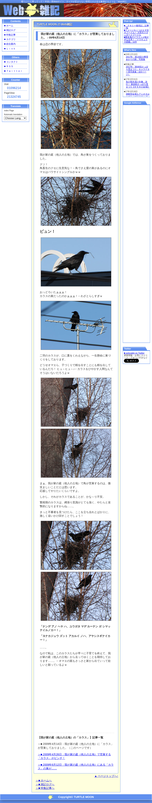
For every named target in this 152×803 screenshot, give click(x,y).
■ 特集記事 (10, 34)
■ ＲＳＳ (8, 66)
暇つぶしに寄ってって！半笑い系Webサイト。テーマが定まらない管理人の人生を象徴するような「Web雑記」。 (76, 1)
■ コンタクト (11, 61)
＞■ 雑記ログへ (45, 784)
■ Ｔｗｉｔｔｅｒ (13, 71)
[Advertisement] (76, 698)
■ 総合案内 (10, 44)
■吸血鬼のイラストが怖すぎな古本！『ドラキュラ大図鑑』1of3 (136, 39)
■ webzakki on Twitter (134, 353)
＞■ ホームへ (44, 780)
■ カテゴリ (10, 39)
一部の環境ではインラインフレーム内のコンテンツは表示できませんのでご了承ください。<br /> (136, 74)
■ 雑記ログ (10, 30)
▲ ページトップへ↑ (106, 776)
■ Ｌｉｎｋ (10, 48)
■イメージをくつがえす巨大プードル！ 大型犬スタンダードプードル (136, 32)
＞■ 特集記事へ (45, 788)
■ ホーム (8, 25)
